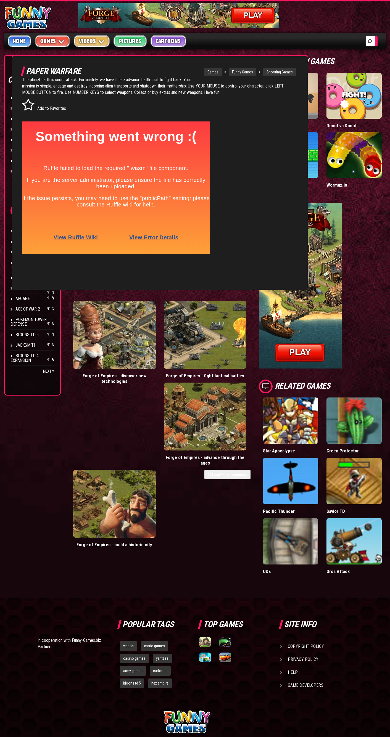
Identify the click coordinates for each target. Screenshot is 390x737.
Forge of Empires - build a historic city (251, 330)
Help (293, 615)
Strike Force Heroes (25, 265)
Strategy (24, 160)
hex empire (159, 626)
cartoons (160, 614)
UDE (294, 515)
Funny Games (212, 72)
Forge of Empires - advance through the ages (199, 333)
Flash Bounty (29, 241)
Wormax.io (350, 162)
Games (182, 72)
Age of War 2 (27, 309)
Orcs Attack (352, 515)
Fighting (23, 129)
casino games (134, 602)
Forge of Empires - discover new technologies (95, 333)
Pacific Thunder (305, 466)
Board (21, 171)
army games (133, 614)
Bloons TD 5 (27, 334)
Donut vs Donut (355, 114)
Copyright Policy (306, 589)
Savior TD (349, 466)
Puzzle (22, 108)
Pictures (130, 41)
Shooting (24, 118)
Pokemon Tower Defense (28, 322)
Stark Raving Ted (32, 288)
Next (48, 371)
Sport (21, 150)
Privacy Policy (303, 602)
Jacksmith (25, 345)
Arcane (22, 298)
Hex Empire (26, 251)
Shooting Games (249, 72)
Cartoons (168, 41)
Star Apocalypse (306, 417)
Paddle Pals (301, 162)
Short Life (300, 114)
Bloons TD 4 (27, 231)
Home (19, 41)
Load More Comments (254, 345)
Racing (22, 139)
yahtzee (162, 602)
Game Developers (305, 628)
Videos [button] (92, 41)
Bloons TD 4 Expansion (24, 358)
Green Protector (356, 417)
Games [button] (52, 41)
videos (128, 589)
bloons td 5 (132, 626)
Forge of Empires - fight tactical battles (147, 330)
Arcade (22, 97)
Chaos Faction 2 (31, 277)
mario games (154, 589)
